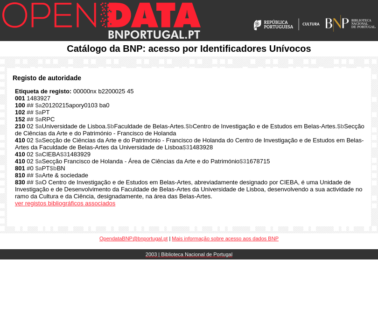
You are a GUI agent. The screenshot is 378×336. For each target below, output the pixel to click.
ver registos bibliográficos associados (65, 203)
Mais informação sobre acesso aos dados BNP (225, 238)
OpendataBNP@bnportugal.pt (133, 238)
